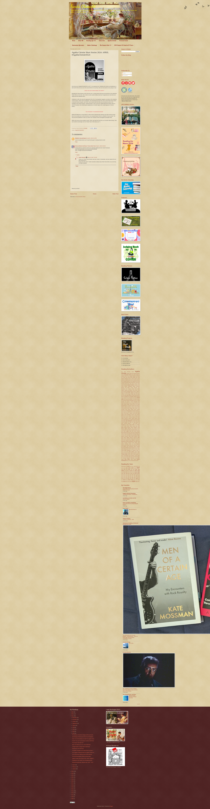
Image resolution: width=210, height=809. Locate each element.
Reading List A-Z (91, 40)
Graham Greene (133, 409)
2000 (122, 478)
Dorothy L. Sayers (136, 391)
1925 (128, 466)
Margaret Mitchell (130, 427)
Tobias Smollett (135, 454)
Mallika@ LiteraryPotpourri (81, 138)
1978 (132, 474)
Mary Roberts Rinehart (136, 431)
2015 (132, 479)
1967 (129, 473)
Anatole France (126, 376)
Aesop (133, 371)
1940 (127, 469)
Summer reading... (126, 499)
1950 (131, 470)
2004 (128, 478)
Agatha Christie (112, 40)
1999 (139, 477)
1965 (124, 473)
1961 (136, 472)
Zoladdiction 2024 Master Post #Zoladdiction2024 (82, 760)
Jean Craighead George (132, 419)
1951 (133, 470)
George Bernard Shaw (125, 408)
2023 (131, 481)
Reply (76, 141)
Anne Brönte (132, 377)
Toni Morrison (126, 455)
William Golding (133, 459)
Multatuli (122, 436)
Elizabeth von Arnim (133, 397)
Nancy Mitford (126, 437)
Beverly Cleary (135, 382)
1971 (138, 473)
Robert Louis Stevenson (128, 446)
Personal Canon (123, 40)
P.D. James (136, 440)
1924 (126, 466)
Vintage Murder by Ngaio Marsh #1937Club (81, 746)
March (73, 764)
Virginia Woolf (135, 456)
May (73, 731)
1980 (137, 474)
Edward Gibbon (134, 395)
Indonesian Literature (78, 45)
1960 (134, 472)
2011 (72, 794)
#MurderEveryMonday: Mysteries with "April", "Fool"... (83, 762)
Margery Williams (124, 428)
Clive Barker (127, 387)
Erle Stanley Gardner (136, 399)
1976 (130, 474)
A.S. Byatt (123, 371)
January (74, 768)
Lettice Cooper (123, 426)
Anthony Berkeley (124, 378)
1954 (122, 472)
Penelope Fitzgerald (127, 442)
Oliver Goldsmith (126, 440)
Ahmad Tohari (129, 373)
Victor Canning (123, 456)
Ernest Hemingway (130, 400)
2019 (122, 481)
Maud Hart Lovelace (129, 432)
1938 (122, 469)
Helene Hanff (123, 413)
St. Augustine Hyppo (134, 450)
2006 (132, 478)
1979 (135, 474)
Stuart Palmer (137, 451)
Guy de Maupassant (128, 410)
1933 (127, 468)
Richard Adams (123, 445)
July (73, 727)
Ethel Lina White (137, 400)
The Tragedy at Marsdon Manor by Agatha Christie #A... (83, 752)
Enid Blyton (130, 399)
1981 (139, 474)
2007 (134, 478)
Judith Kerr (131, 422)
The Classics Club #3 (105, 45)
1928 (135, 466)
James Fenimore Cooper (126, 418)
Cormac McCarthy (134, 387)
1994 (128, 477)
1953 (138, 470)
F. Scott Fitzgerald (133, 401)
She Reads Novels (127, 487)
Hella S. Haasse (129, 413)
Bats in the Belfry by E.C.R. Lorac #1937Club (81, 744)
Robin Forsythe (137, 446)
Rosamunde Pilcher (124, 447)
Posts (124, 73)
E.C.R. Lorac (130, 392)
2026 (138, 481)
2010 (72, 796)
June (73, 729)
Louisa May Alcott (136, 426)
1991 (122, 477)
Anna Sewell (128, 377)
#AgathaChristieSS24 (79, 130)
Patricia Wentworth (129, 441)
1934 (129, 468)
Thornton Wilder (130, 454)
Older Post (115, 194)
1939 (124, 469)
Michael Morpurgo (132, 433)
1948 (127, 470)
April (73, 733)
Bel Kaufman (127, 382)
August (74, 725)
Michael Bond (126, 433)
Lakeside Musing (126, 642)
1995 (130, 477)
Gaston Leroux (124, 406)
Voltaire (138, 456)
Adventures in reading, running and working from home (130, 524)
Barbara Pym (135, 381)
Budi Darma (132, 383)
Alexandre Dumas (128, 374)
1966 (127, 473)
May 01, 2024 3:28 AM (101, 146)
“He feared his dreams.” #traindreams (130, 494)
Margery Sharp (137, 427)
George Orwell (137, 408)
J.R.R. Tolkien (137, 417)
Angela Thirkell (132, 376)
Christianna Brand (131, 386)
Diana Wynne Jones (136, 390)
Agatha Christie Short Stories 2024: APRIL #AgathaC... (83, 758)
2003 (126, 478)
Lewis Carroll (129, 426)
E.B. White (125, 392)
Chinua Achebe (124, 386)
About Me (80, 40)
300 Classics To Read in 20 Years (123, 45)
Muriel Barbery (134, 436)
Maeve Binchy (124, 427)
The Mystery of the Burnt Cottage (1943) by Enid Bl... (83, 734)
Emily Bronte (126, 399)
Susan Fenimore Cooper (125, 452)
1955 (124, 472)
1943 (134, 469)
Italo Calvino (126, 417)
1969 (133, 473)
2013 (127, 479)
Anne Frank (138, 377)
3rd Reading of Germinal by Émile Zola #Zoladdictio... (83, 736)
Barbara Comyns (130, 381)
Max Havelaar (135, 432)
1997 (135, 477)
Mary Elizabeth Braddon (133, 429)
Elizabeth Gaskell (133, 396)
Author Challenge (92, 45)
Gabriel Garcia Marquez (136, 405)
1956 (126, 472)
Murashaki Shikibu (128, 436)
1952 (136, 470)
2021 (127, 481)
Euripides (122, 401)
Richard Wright (129, 445)
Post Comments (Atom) (80, 196)
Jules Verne (136, 422)
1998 (137, 477)
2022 (129, 481)
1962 (138, 472)
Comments (125, 75)
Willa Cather (127, 459)
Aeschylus (128, 371)
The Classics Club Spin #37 (77, 742)
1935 (132, 468)
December (74, 717)
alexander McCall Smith (134, 460)
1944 (136, 469)
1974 (126, 474)
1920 (124, 466)
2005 (130, 478)
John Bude (123, 420)
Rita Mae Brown (134, 445)
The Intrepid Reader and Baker (129, 694)
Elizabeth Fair (127, 396)
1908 (122, 466)
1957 (128, 472)
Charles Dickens (130, 385)
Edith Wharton (129, 395)
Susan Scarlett (133, 452)
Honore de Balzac (134, 415)
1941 (129, 469)
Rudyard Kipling (132, 447)
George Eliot (131, 408)
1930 (139, 466)
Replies (78, 154)
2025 (136, 481)
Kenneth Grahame (127, 423)
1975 (128, 474)
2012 (124, 479)
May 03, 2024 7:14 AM (92, 157)
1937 (138, 468)
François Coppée (126, 404)
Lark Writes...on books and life (129, 498)
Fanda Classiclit (83, 6)
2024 (133, 481)
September (74, 723)
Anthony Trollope (131, 378)
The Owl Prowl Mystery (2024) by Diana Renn (81, 756)
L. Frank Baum (134, 423)
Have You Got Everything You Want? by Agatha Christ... (83, 738)
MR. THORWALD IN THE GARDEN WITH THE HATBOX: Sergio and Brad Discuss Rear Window (130, 690)
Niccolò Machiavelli (127, 438)
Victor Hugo (128, 456)
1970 (135, 473)
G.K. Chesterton (129, 405)
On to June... (131, 643)
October (74, 721)
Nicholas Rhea (133, 438)
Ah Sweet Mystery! (127, 652)
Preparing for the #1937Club (78, 748)
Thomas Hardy (124, 454)
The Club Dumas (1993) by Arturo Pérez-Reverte (82, 754)
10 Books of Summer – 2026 (128, 519)
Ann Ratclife (138, 376)
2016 (134, 479)
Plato (139, 442)
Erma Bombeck (123, 400)
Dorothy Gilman (130, 391)
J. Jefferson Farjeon (131, 417)
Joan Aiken (138, 419)
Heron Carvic (126, 415)
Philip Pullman (134, 442)
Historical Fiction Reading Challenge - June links (133, 696)
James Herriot (134, 418)
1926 (131, 466)
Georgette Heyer (124, 409)
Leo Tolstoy (137, 424)
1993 (126, 477)
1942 (131, 469)
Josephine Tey (126, 422)
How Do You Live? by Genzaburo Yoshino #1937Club (83, 740)
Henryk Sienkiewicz (127, 414)
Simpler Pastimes (126, 518)
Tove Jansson (131, 455)
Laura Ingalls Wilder (131, 424)
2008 (137, 478)
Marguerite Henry (131, 428)
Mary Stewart (123, 432)
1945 (139, 469)
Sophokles (129, 450)
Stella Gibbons (131, 451)
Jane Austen (125, 419)
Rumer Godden (137, 447)
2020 (124, 481)
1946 (122, 470)
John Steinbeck (129, 420)
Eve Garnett (127, 401)
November (74, 719)
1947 (125, 470)
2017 (136, 479)
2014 (129, 479)
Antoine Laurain (137, 378)
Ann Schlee (123, 377)
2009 (139, 478)
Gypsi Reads (125, 508)
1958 (130, 472)
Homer (130, 415)
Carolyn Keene (137, 383)
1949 (129, 470)
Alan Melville (134, 373)
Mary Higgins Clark (127, 431)
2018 (139, 479)
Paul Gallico (135, 441)
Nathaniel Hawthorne (133, 437)
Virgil (131, 456)
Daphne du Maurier (128, 390)
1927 (133, 466)
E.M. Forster (135, 392)
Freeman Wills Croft (133, 404)
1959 (132, 472)
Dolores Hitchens (124, 391)
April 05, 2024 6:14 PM (92, 138)
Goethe (129, 409)
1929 (137, 466)
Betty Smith (131, 382)
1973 (124, 474)
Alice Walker (134, 374)
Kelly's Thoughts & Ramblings (129, 502)
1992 (124, 477)
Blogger (111, 806)
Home (73, 40)
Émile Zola (102, 40)
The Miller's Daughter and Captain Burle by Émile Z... (83, 750)
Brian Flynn (127, 383)
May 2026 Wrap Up (132, 509)
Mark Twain (127, 429)
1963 (122, 473)
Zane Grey (128, 460)
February (74, 766)
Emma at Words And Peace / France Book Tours (85, 146)
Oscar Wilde (131, 440)
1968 (131, 473)
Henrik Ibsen (135, 413)
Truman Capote (137, 455)
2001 (124, 478)
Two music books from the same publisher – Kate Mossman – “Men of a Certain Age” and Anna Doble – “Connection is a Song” (130, 637)
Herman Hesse (134, 414)
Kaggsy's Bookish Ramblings (129, 493)
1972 (122, 474)
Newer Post (73, 194)
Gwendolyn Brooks (135, 410)
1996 (132, 477)
